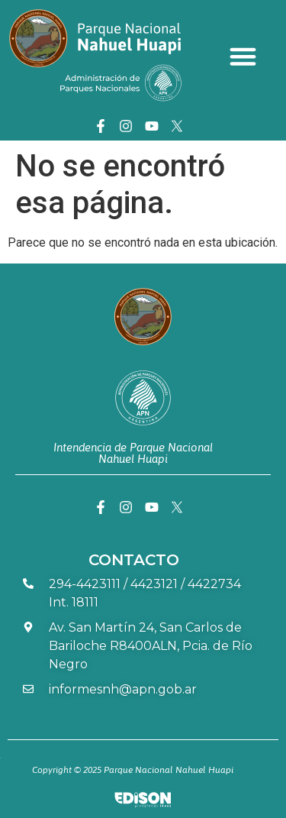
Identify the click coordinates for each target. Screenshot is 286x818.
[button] (243, 55)
